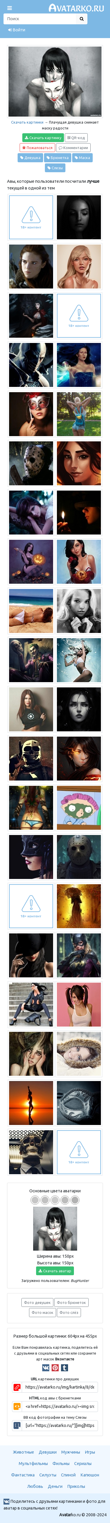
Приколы (76, 1486)
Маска (82, 158)
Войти (16, 30)
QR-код (76, 138)
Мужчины (70, 1452)
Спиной (68, 1475)
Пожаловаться (37, 148)
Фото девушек (37, 1302)
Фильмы (61, 1463)
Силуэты (47, 1475)
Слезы (55, 168)
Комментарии (73, 148)
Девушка (30, 158)
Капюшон (89, 1475)
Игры (90, 1452)
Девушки (48, 1452)
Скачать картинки (27, 122)
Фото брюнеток (71, 1302)
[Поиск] (40, 18)
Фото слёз (69, 1312)
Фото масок (42, 1312)
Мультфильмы (33, 1463)
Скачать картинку (43, 138)
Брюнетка (58, 158)
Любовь (35, 1486)
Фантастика (23, 1475)
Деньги (55, 1486)
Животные (23, 1452)
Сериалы (83, 1463)
